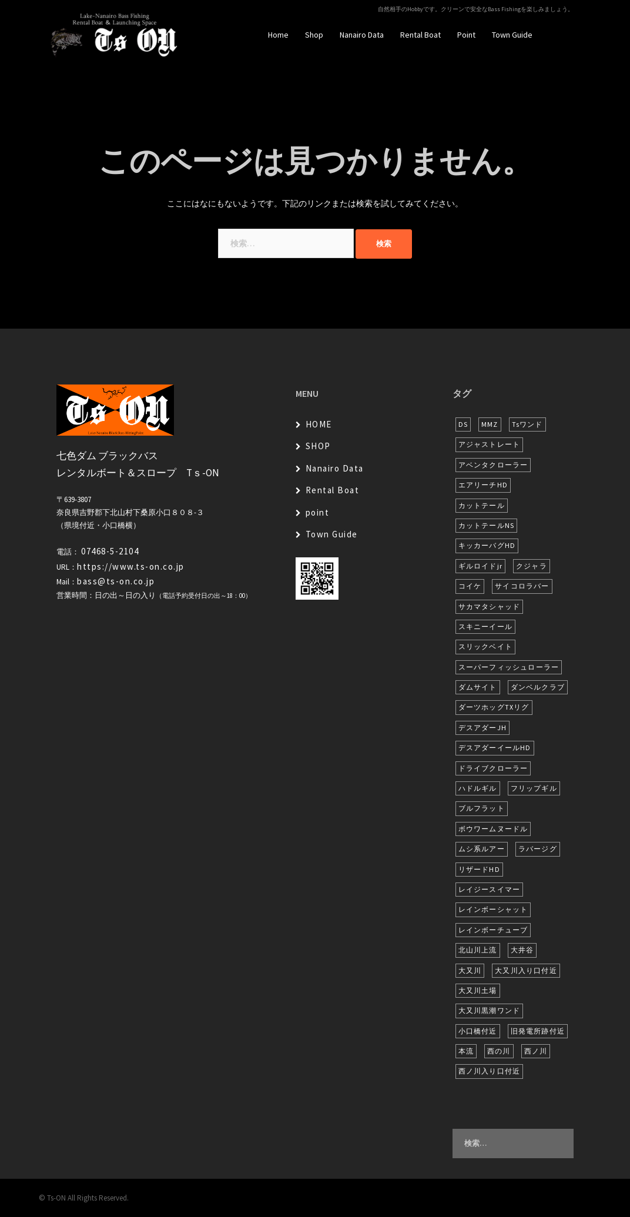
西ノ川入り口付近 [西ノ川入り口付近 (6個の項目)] (489, 1070)
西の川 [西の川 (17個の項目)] (499, 1051)
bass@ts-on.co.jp (116, 581)
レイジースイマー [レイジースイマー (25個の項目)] (489, 889)
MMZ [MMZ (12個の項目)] (489, 424)
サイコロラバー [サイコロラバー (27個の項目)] (522, 585)
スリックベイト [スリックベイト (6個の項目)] (485, 646)
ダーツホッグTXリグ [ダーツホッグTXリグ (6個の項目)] (494, 707)
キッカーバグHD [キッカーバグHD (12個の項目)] (487, 545)
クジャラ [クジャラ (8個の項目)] (531, 565)
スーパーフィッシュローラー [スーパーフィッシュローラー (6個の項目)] (508, 667)
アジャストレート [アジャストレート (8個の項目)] (489, 444)
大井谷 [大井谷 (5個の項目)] (522, 949)
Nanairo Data (362, 34)
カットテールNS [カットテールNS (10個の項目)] (486, 525)
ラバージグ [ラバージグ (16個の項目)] (537, 848)
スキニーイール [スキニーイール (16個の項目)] (485, 626)
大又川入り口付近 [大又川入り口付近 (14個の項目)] (526, 970)
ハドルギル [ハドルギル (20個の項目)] (477, 788)
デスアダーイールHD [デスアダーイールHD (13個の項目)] (494, 747)
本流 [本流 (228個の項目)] (466, 1051)
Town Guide (512, 34)
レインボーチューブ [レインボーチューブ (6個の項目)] (493, 929)
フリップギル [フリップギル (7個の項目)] (534, 788)
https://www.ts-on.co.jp (131, 566)
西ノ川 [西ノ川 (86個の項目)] (536, 1051)
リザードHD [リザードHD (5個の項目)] (479, 869)
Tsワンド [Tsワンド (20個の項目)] (527, 424)
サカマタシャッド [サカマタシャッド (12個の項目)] (489, 606)
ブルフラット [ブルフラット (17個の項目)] (481, 808)
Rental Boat (420, 34)
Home (278, 34)
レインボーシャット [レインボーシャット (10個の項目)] (493, 909)
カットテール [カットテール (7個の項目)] (481, 505)
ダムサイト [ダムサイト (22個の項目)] (477, 687)
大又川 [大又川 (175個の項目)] (470, 970)
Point (466, 34)
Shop (314, 34)
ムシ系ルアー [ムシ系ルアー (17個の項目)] (481, 848)
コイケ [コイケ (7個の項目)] (470, 585)
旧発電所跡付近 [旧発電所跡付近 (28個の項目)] (538, 1031)
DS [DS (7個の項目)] (463, 424)
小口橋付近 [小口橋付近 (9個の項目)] (477, 1031)
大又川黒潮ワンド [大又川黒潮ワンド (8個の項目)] (489, 1010)
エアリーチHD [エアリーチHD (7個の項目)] (483, 484)
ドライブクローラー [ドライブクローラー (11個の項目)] (493, 768)
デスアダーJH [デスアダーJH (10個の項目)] (482, 727)
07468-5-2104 (110, 551)
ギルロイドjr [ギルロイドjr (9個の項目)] (480, 565)
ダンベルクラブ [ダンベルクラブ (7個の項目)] (538, 687)
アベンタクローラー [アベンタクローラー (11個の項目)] (493, 464)
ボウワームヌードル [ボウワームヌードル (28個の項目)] (493, 828)
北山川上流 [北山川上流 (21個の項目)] (477, 949)
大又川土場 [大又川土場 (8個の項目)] (477, 990)
